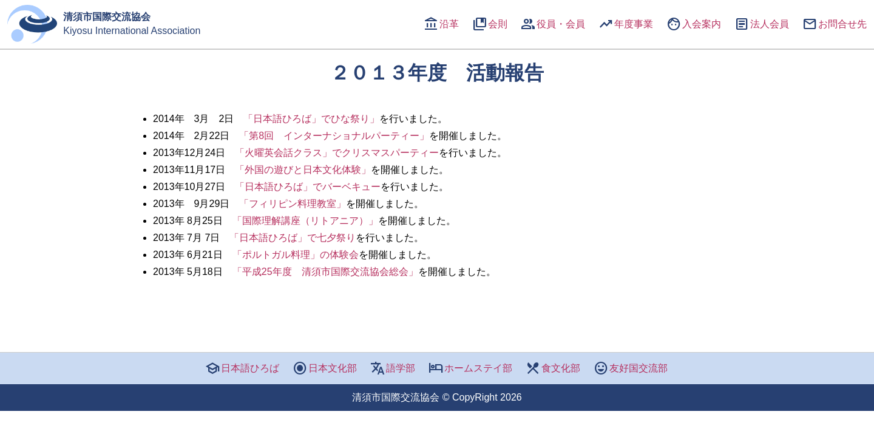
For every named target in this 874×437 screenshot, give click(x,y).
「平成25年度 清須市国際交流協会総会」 (325, 271)
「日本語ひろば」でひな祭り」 (311, 118)
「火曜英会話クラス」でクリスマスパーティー (337, 152)
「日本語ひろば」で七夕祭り (292, 237)
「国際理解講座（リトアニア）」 (305, 220)
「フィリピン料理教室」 (292, 203)
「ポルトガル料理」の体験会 (295, 254)
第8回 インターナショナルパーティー (334, 135)
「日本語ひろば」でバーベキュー (308, 186)
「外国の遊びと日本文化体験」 (303, 169)
